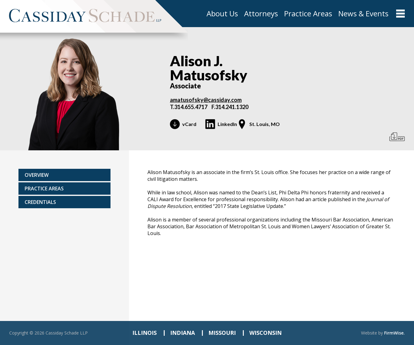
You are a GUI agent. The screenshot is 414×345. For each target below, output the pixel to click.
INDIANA (182, 332)
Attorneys (261, 14)
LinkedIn (227, 124)
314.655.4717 (190, 107)
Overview (37, 175)
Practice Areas (308, 14)
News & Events (363, 14)
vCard (189, 124)
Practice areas (44, 188)
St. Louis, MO (264, 124)
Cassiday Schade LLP (67, 333)
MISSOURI (222, 332)
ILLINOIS (144, 332)
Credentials (40, 202)
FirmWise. (394, 333)
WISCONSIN (265, 332)
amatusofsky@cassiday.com (206, 99)
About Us (222, 14)
